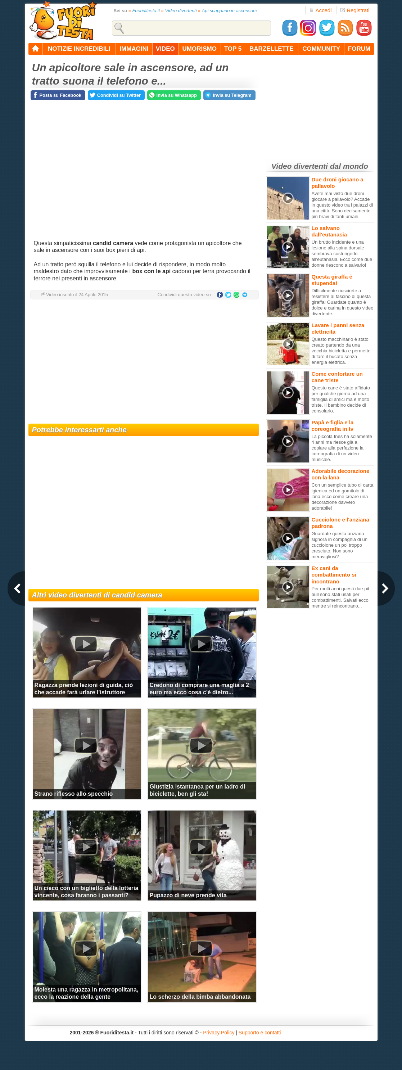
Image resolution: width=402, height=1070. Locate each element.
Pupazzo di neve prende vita (188, 895)
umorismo (199, 48)
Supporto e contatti (260, 1032)
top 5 (233, 48)
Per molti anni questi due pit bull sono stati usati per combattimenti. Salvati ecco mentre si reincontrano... (340, 597)
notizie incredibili (79, 48)
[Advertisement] (143, 362)
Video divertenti (181, 10)
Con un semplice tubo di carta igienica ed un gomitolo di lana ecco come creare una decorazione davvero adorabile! (343, 496)
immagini (133, 48)
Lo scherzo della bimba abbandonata (200, 997)
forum (359, 48)
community (321, 48)
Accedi (320, 10)
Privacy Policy (218, 1032)
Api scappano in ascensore (229, 10)
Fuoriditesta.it (146, 10)
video (165, 48)
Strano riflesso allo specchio (74, 794)
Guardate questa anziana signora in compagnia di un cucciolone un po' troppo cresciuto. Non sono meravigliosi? (339, 545)
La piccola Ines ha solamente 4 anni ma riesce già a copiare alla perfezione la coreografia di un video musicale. (342, 448)
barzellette (271, 48)
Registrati (354, 10)
